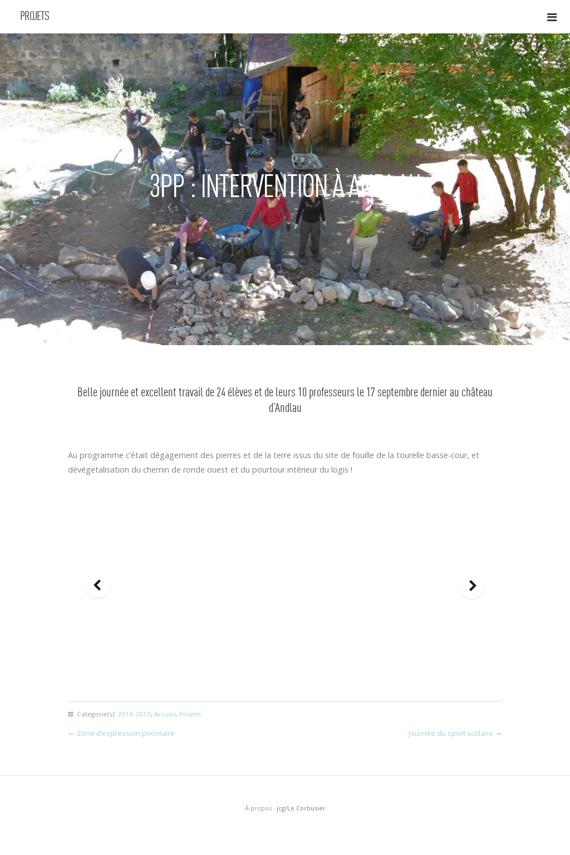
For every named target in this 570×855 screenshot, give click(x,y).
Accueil (165, 714)
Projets (34, 17)
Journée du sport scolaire (451, 733)
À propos (258, 808)
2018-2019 (134, 714)
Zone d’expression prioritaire (126, 733)
